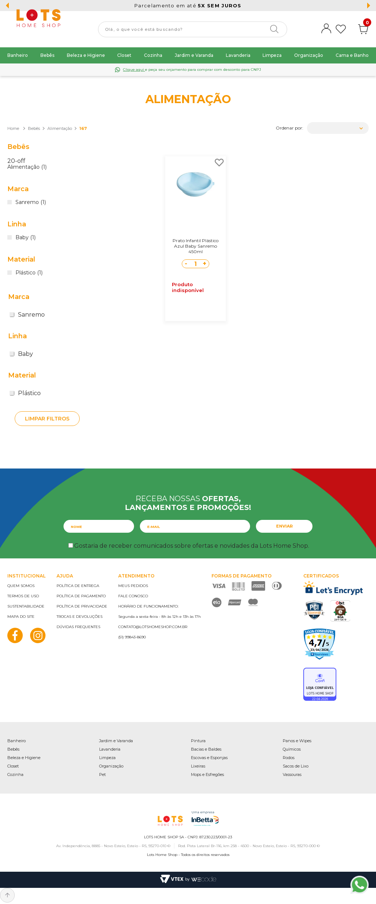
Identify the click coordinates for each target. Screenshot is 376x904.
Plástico (25, 393)
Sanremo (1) (30, 202)
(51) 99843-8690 (132, 637)
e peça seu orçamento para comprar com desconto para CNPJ (192, 69)
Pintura (198, 740)
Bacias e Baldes (206, 749)
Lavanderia (238, 55)
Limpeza (272, 55)
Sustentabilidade (25, 606)
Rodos (288, 757)
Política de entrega (78, 585)
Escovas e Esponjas (209, 757)
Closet (124, 55)
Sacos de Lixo (295, 766)
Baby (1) (25, 238)
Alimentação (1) (27, 167)
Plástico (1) (29, 273)
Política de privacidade (82, 606)
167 (83, 128)
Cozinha (153, 55)
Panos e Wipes (297, 740)
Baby (21, 353)
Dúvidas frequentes (78, 626)
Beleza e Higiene (86, 55)
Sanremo (27, 314)
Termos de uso (23, 596)
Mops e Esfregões (207, 774)
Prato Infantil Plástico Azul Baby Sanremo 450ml (195, 246)
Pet (102, 774)
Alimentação (59, 128)
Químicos (292, 749)
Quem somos (21, 585)
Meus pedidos (133, 585)
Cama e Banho (352, 55)
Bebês (47, 55)
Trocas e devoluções (79, 616)
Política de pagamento (81, 596)
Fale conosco (133, 596)
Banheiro (17, 55)
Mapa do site (21, 616)
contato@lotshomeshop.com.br (152, 626)
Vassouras (292, 774)
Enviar (284, 526)
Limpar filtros (47, 418)
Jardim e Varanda (194, 55)
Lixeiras (198, 766)
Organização (308, 55)
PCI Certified (314, 610)
